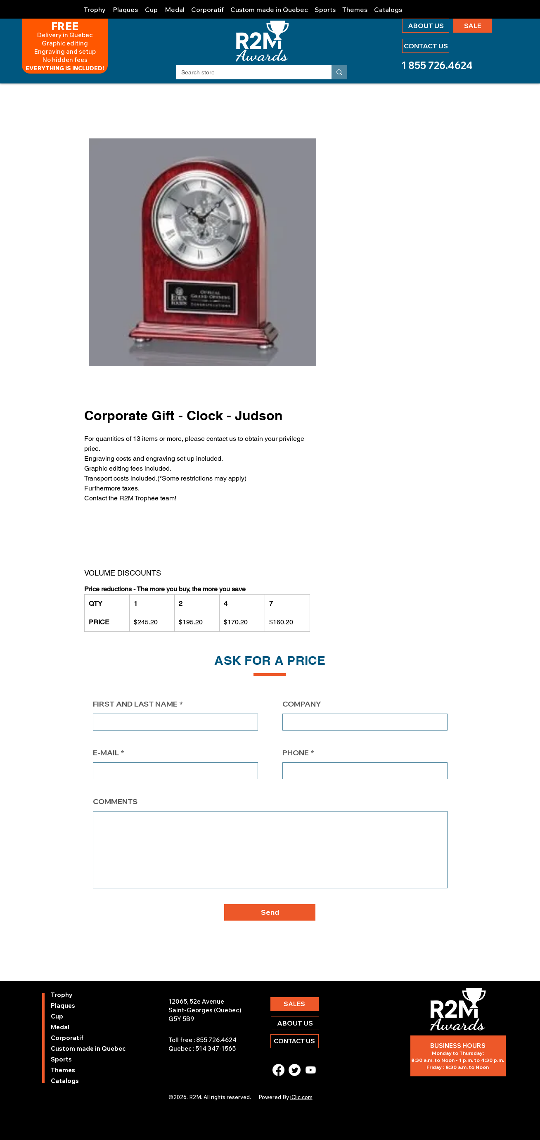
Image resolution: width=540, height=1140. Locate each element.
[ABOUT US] (425, 26)
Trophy (62, 995)
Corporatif (67, 1038)
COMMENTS (115, 801)
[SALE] (472, 26)
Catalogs (65, 1081)
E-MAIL (106, 753)
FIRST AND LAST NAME (135, 704)
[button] (95, 6)
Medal (60, 1027)
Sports (61, 1059)
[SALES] (294, 1004)
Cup (57, 1016)
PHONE (295, 753)
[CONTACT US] (425, 46)
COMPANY (301, 704)
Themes (63, 1070)
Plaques (63, 1005)
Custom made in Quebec (73, 1048)
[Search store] (247, 72)
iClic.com (301, 1097)
